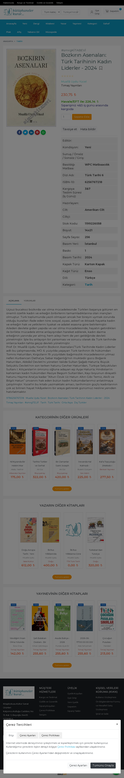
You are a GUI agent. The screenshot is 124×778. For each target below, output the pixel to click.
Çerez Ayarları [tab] (28, 735)
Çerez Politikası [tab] (50, 735)
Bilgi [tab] (11, 735)
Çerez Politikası (66, 746)
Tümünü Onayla (103, 765)
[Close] (117, 724)
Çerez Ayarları (78, 765)
